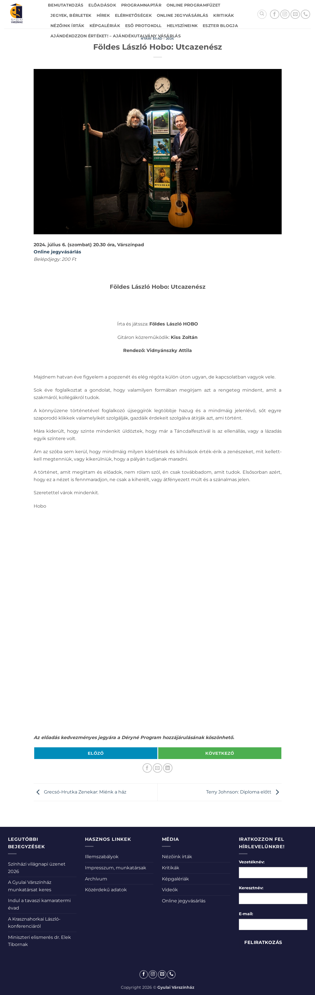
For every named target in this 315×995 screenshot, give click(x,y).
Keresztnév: (251, 887)
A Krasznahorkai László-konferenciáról (34, 922)
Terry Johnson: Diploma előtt (244, 792)
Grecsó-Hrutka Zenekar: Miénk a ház (80, 792)
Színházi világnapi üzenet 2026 (37, 867)
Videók (170, 889)
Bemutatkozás (65, 5)
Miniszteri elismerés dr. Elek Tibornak (39, 941)
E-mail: (246, 913)
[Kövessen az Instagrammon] (285, 14)
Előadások (102, 5)
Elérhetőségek (133, 15)
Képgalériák (105, 25)
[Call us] (305, 14)
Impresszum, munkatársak (115, 867)
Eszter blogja (220, 25)
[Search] (262, 14)
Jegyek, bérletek (71, 15)
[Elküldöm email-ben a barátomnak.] (157, 768)
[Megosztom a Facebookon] (147, 768)
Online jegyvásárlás (182, 15)
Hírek (103, 15)
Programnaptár (141, 5)
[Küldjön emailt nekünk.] (295, 14)
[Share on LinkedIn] (167, 768)
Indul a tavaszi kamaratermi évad (39, 904)
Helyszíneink (182, 25)
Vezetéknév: (252, 861)
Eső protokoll (143, 25)
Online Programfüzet (193, 5)
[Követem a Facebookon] (274, 14)
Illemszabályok (102, 856)
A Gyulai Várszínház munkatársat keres (29, 886)
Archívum (96, 879)
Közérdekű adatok (106, 889)
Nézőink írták (67, 25)
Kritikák (223, 15)
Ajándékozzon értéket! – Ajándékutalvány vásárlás (115, 35)
